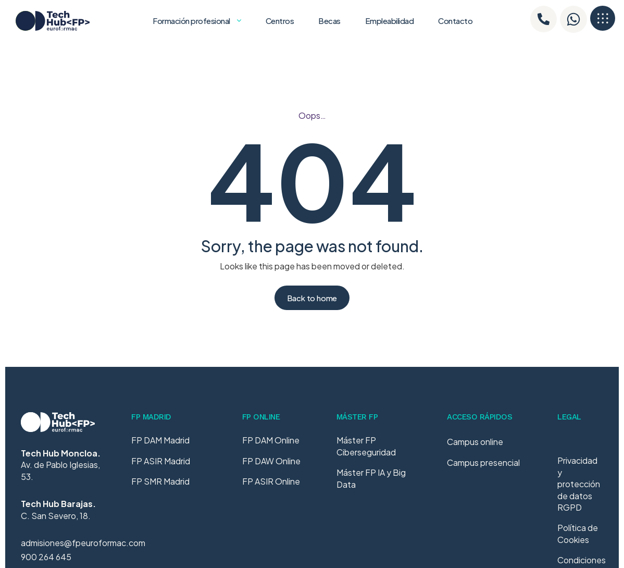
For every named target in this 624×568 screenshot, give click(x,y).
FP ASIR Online (271, 481)
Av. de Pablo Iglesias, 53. (61, 465)
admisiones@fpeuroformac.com (83, 542)
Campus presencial (483, 469)
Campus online (475, 449)
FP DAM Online (270, 440)
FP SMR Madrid (160, 481)
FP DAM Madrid (160, 440)
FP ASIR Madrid (160, 460)
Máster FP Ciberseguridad (366, 446)
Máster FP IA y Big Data (371, 478)
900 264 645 (46, 556)
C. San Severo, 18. (58, 509)
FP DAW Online (271, 460)
